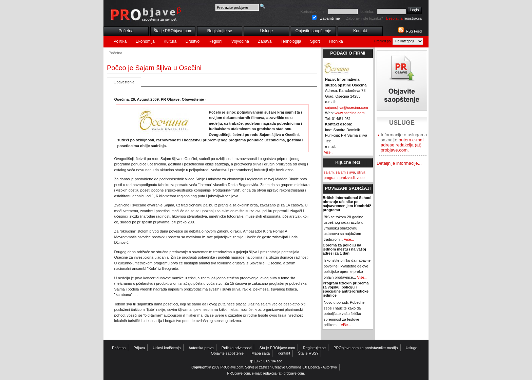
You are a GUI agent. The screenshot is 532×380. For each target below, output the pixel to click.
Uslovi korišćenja (167, 348)
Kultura (170, 41)
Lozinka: (367, 11)
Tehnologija (291, 41)
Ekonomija (145, 41)
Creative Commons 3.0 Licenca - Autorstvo (304, 367)
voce (360, 178)
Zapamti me (330, 18)
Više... (329, 152)
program (331, 178)
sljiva (361, 172)
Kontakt (360, 30)
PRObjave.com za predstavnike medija (366, 348)
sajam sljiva (345, 172)
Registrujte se (219, 30)
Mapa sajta (260, 353)
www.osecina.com (350, 113)
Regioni (216, 41)
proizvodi (347, 178)
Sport (315, 41)
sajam (329, 172)
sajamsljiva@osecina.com (346, 107)
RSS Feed (414, 31)
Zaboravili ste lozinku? (364, 18)
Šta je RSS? (308, 353)
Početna (125, 30)
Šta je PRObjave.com (172, 30)
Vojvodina (240, 41)
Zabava (264, 41)
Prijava (139, 348)
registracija (404, 18)
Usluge (266, 30)
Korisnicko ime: (313, 11)
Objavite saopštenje (313, 30)
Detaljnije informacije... (399, 163)
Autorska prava (201, 348)
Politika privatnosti (237, 348)
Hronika (336, 41)
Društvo (193, 41)
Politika (120, 41)
